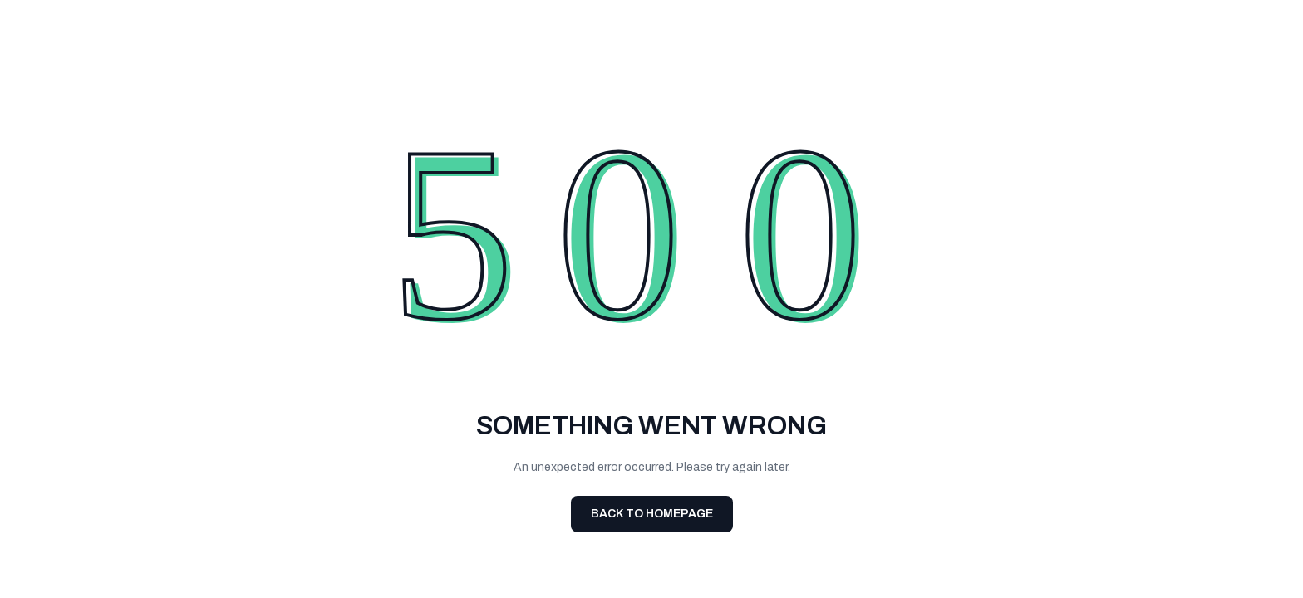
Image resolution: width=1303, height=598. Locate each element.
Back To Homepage (652, 513)
